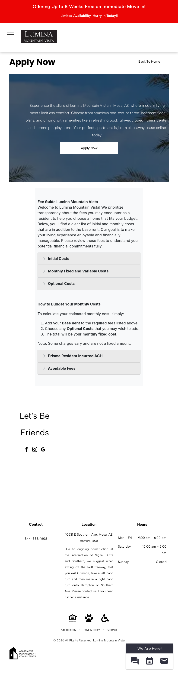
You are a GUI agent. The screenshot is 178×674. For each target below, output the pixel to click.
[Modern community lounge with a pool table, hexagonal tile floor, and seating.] (91, 433)
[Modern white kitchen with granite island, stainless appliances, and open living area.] (142, 485)
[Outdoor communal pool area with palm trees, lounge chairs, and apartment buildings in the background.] (91, 485)
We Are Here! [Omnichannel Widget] (149, 648)
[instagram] (34, 450)
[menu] (9, 32)
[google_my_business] (43, 450)
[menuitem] (68, 629)
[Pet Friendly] (89, 621)
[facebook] (26, 450)
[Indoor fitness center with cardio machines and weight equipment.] (142, 433)
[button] (134, 661)
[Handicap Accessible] (105, 621)
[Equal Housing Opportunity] (73, 621)
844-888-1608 (36, 539)
